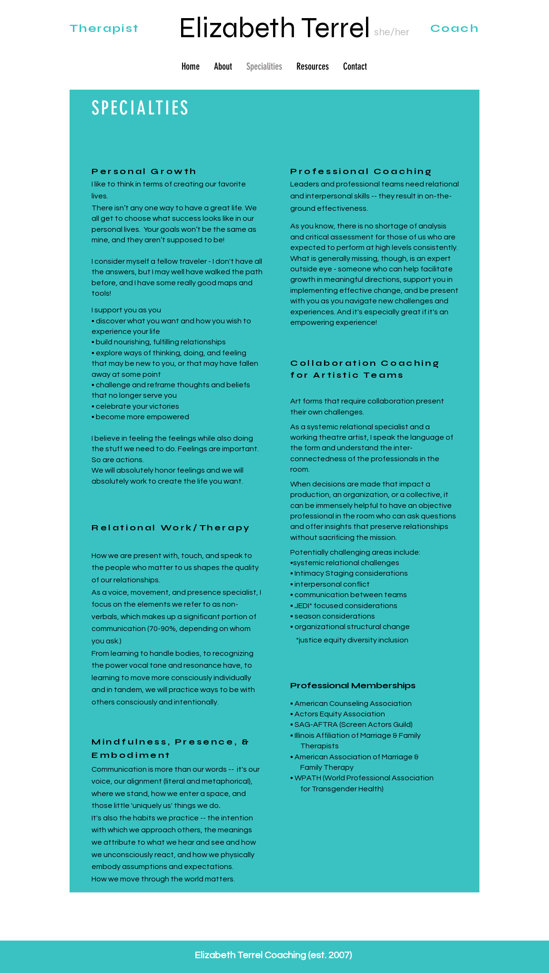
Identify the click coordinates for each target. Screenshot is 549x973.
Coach (454, 28)
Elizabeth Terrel (274, 27)
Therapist (105, 28)
